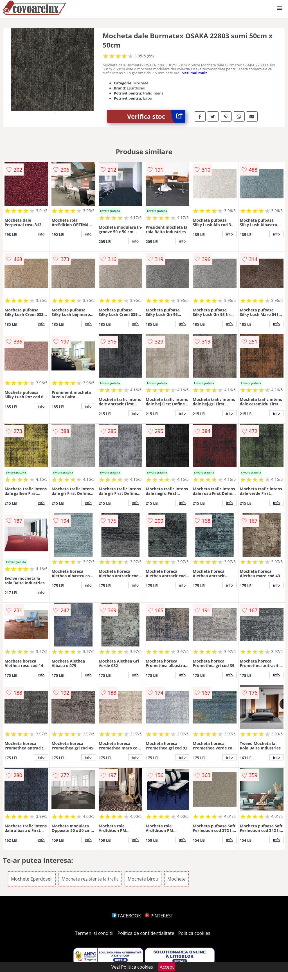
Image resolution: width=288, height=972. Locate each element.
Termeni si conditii (94, 933)
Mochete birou (143, 879)
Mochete (176, 879)
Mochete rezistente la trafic (90, 879)
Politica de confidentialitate (146, 933)
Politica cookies (194, 933)
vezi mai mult (194, 72)
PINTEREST (159, 916)
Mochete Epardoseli (32, 879)
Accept (167, 967)
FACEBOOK (126, 916)
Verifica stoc (156, 116)
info (41, 234)
